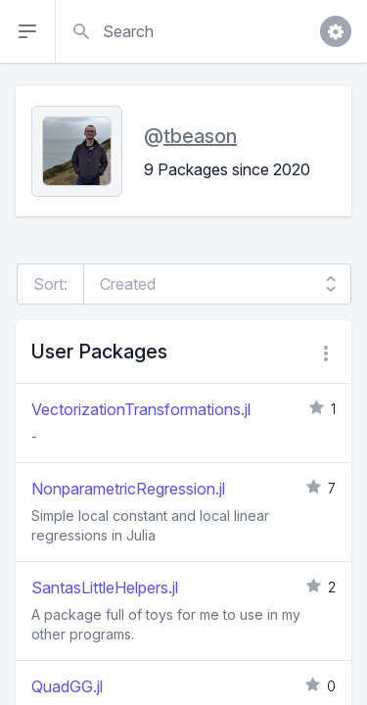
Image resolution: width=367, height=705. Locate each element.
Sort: (50, 284)
